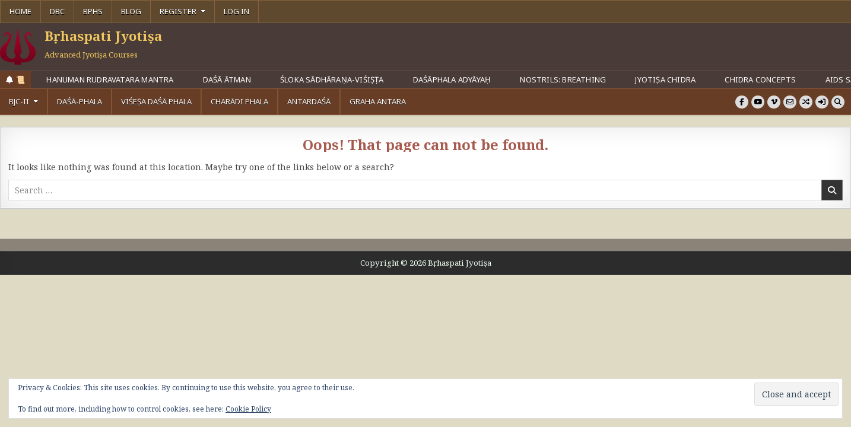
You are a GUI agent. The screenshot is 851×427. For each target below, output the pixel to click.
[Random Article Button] (805, 102)
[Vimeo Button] (773, 102)
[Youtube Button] (757, 102)
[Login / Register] (821, 102)
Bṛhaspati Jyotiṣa (103, 35)
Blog (131, 11)
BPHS (93, 11)
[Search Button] (837, 102)
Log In (236, 11)
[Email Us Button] (789, 102)
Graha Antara (378, 101)
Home (20, 11)
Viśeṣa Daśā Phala (156, 101)
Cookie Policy (248, 409)
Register (178, 11)
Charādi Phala (239, 101)
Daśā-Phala (79, 101)
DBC (57, 11)
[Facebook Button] (741, 102)
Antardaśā (309, 101)
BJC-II (19, 101)
